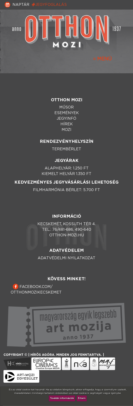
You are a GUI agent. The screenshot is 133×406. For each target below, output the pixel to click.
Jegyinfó (66, 118)
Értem (82, 398)
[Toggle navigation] (102, 59)
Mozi (66, 130)
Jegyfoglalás (49, 5)
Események (66, 113)
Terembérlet (66, 149)
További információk (62, 398)
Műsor (66, 107)
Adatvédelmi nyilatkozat (66, 258)
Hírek (66, 124)
